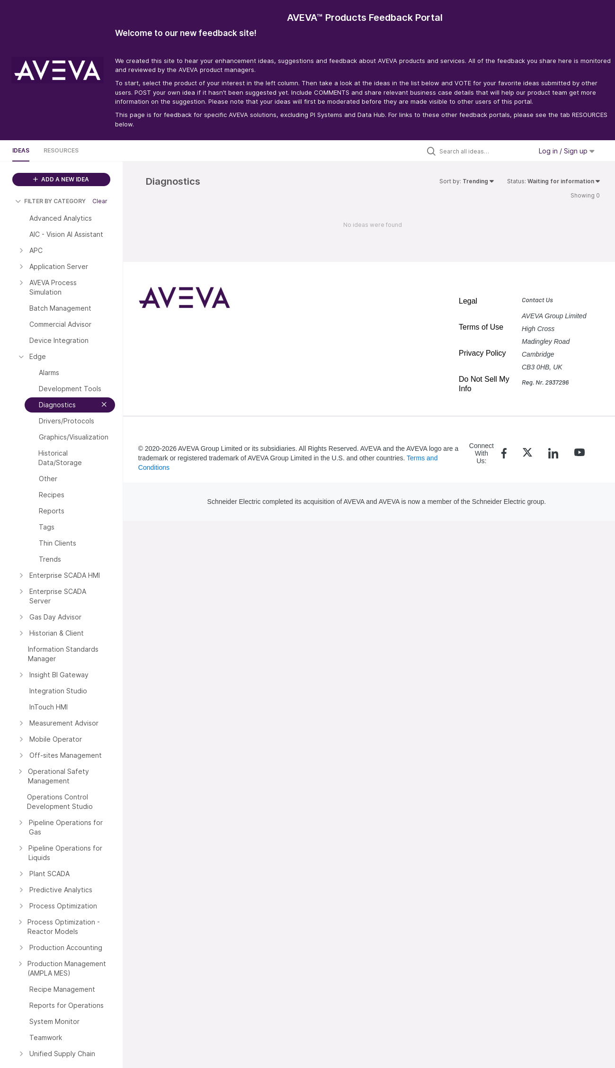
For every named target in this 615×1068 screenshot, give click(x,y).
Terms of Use (481, 327)
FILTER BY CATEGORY (50, 201)
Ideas (20, 150)
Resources (61, 150)
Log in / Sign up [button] (567, 151)
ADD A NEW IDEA (61, 179)
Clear (99, 201)
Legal (468, 301)
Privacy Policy (482, 353)
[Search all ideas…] (483, 151)
